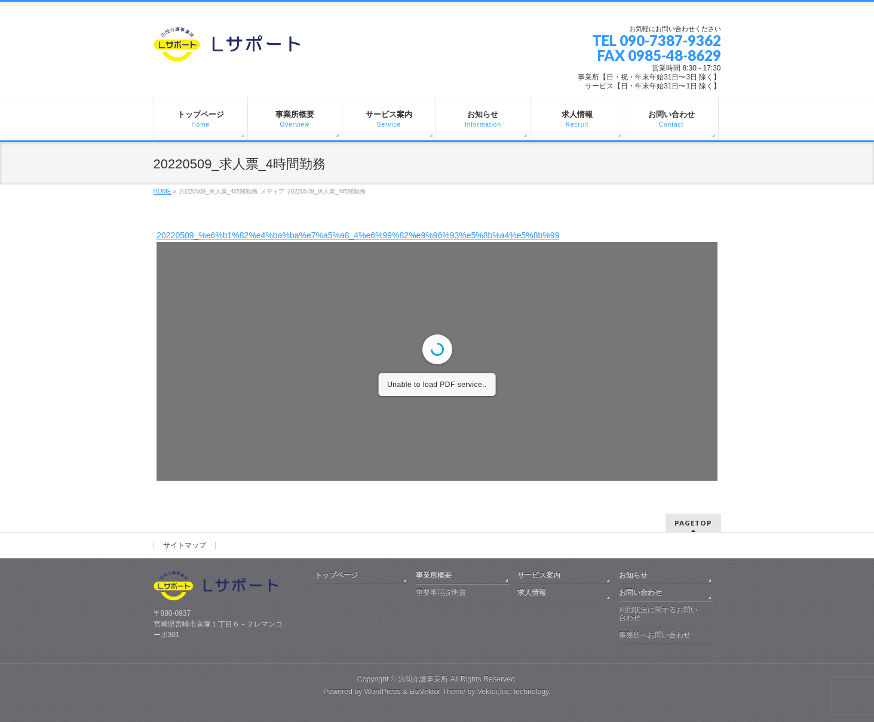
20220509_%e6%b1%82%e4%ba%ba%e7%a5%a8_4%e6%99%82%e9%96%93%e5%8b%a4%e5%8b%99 (358, 235)
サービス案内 (538, 575)
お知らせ (633, 575)
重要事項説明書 (441, 592)
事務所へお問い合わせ (655, 635)
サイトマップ (184, 545)
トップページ (336, 575)
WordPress (382, 691)
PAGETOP (693, 523)
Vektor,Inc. (494, 691)
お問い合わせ (640, 592)
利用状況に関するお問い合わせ (658, 614)
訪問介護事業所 (423, 679)
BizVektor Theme (437, 691)
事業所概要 (434, 575)
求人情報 (531, 592)
